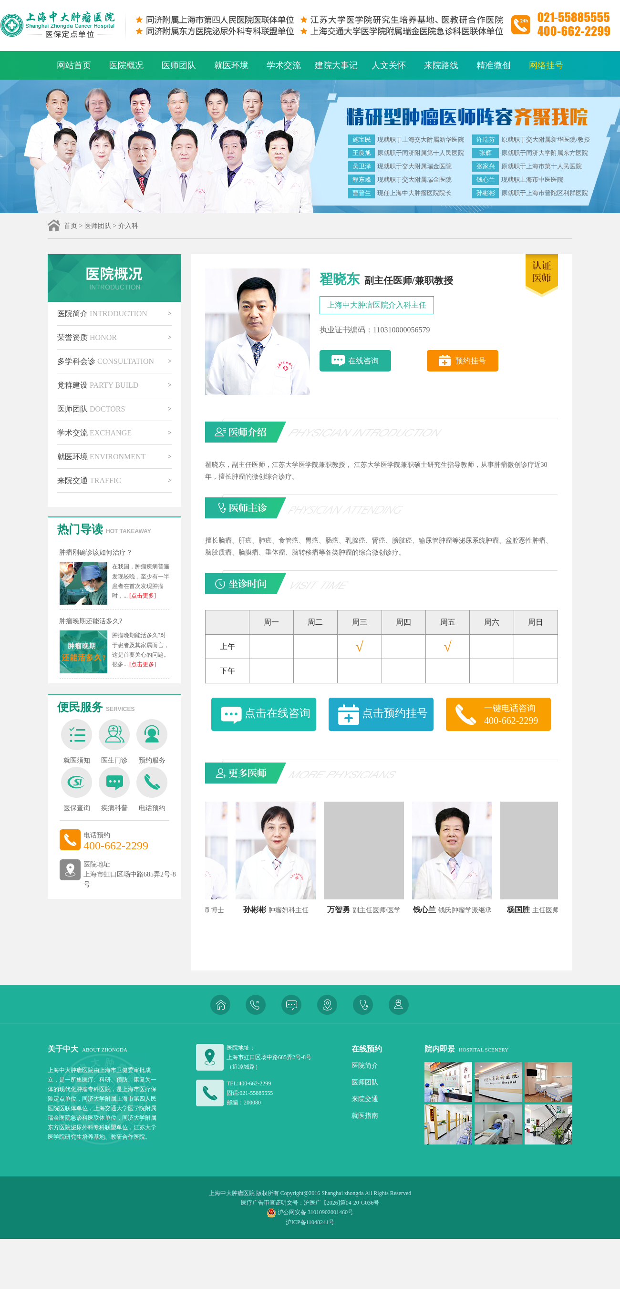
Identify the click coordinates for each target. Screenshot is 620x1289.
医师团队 (179, 65)
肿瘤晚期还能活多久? (90, 621)
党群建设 (97, 385)
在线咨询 (363, 361)
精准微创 (493, 65)
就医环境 (231, 65)
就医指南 (364, 1115)
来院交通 (89, 480)
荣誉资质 (87, 337)
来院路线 (441, 65)
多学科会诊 (105, 361)
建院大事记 (336, 65)
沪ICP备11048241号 (310, 1222)
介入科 (128, 225)
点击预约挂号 (395, 713)
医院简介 (102, 313)
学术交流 (284, 65)
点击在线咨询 (277, 713)
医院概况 (126, 65)
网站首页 (74, 65)
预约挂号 (470, 361)
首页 (70, 225)
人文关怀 (389, 65)
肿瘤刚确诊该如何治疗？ (96, 552)
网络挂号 (546, 65)
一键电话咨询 (517, 714)
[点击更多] (142, 595)
